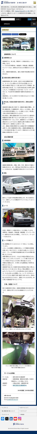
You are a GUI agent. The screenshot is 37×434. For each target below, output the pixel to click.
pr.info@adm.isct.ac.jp (12, 399)
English (34, 19)
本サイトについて (24, 407)
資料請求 (22, 414)
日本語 (29, 19)
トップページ (5, 407)
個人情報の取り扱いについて (8, 411)
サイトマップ (23, 411)
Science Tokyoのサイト (21, 11)
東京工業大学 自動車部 (19, 385)
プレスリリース (5, 414)
